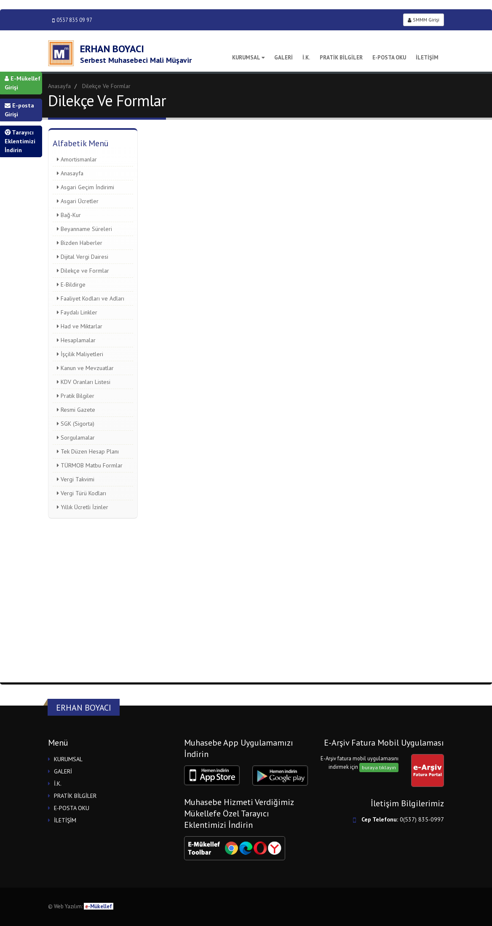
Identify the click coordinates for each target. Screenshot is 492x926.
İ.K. (306, 57)
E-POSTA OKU (389, 57)
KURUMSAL (248, 57)
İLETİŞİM (427, 57)
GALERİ (283, 57)
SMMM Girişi (423, 19)
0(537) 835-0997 (422, 819)
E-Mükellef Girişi (22, 83)
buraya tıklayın (379, 767)
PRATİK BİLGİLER (341, 57)
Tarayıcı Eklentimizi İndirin (20, 141)
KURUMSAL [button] (68, 759)
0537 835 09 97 (72, 20)
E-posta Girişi (19, 110)
